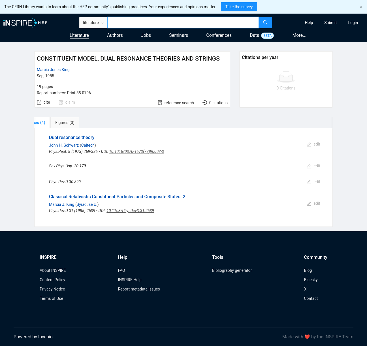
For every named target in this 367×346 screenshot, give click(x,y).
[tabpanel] (183, 177)
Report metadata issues (139, 289)
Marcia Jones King (53, 69)
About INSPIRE (53, 270)
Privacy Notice (52, 289)
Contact (311, 298)
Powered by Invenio (33, 336)
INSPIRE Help (129, 279)
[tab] (52, 122)
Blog (308, 270)
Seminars (178, 35)
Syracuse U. (87, 204)
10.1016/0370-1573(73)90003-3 (136, 151)
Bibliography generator (232, 270)
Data (254, 35)
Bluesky (310, 279)
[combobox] (183, 22)
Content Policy (52, 279)
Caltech (88, 145)
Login (353, 22)
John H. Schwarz (64, 145)
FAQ (121, 270)
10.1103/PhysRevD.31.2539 (130, 210)
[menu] (320, 23)
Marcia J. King (61, 204)
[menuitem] (309, 23)
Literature (79, 35)
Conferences (219, 35)
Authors (115, 35)
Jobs (146, 35)
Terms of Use (51, 298)
